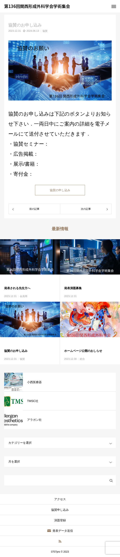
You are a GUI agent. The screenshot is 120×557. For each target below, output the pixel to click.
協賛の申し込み (60, 190)
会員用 (23, 296)
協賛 (45, 31)
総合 (82, 359)
